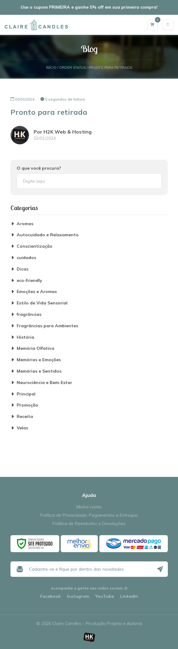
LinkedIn (129, 596)
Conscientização (34, 246)
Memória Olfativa (35, 348)
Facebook (50, 596)
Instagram (78, 596)
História (25, 337)
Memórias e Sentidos (39, 371)
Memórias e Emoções (39, 359)
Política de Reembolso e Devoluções (89, 523)
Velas (22, 428)
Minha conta (89, 507)
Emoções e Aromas (37, 291)
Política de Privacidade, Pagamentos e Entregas (89, 515)
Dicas (22, 269)
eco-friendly (29, 280)
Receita (25, 416)
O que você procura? (39, 168)
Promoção (27, 405)
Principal (26, 394)
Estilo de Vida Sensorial (42, 303)
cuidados (26, 257)
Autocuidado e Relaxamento (48, 235)
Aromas (25, 223)
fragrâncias (29, 314)
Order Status (72, 67)
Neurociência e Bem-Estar (44, 382)
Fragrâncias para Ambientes (47, 326)
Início (51, 67)
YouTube (104, 596)
